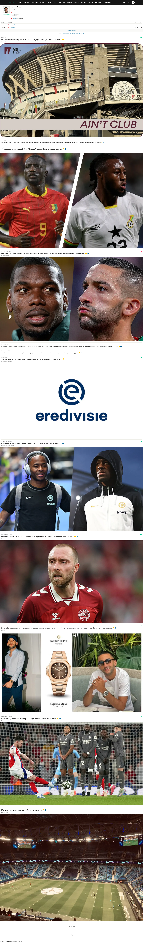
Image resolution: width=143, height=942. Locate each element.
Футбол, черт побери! (6, 361)
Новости (72, 33)
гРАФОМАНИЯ (4, 151)
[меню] (20, 2)
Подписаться (6, 14)
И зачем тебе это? (5, 812)
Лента (60, 33)
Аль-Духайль (12, 25)
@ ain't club (4, 41)
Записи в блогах (80, 33)
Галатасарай (12, 27)
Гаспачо (3, 630)
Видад (14, 18)
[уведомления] (124, 2)
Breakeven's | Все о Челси (7, 445)
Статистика (66, 33)
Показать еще (71, 926)
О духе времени (5, 255)
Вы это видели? (5, 720)
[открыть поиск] (120, 2)
